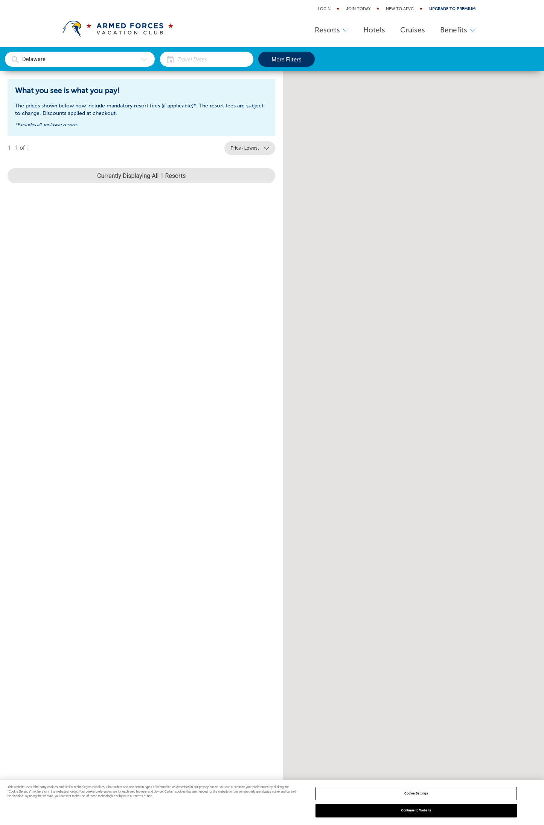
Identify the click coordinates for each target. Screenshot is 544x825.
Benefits (457, 30)
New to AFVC (400, 8)
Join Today (358, 8)
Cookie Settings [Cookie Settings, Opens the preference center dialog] (416, 793)
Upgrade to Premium (452, 8)
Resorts (331, 30)
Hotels (374, 30)
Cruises (412, 30)
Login (324, 8)
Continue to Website (416, 810)
